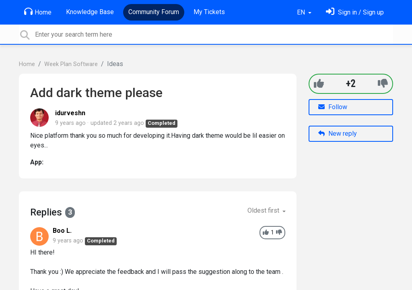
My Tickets (209, 12)
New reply (337, 133)
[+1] (319, 83)
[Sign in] (355, 12)
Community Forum (153, 12)
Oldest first (264, 210)
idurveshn (70, 113)
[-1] (383, 83)
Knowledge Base (90, 12)
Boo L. (62, 230)
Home (38, 11)
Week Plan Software (71, 64)
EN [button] (302, 12)
